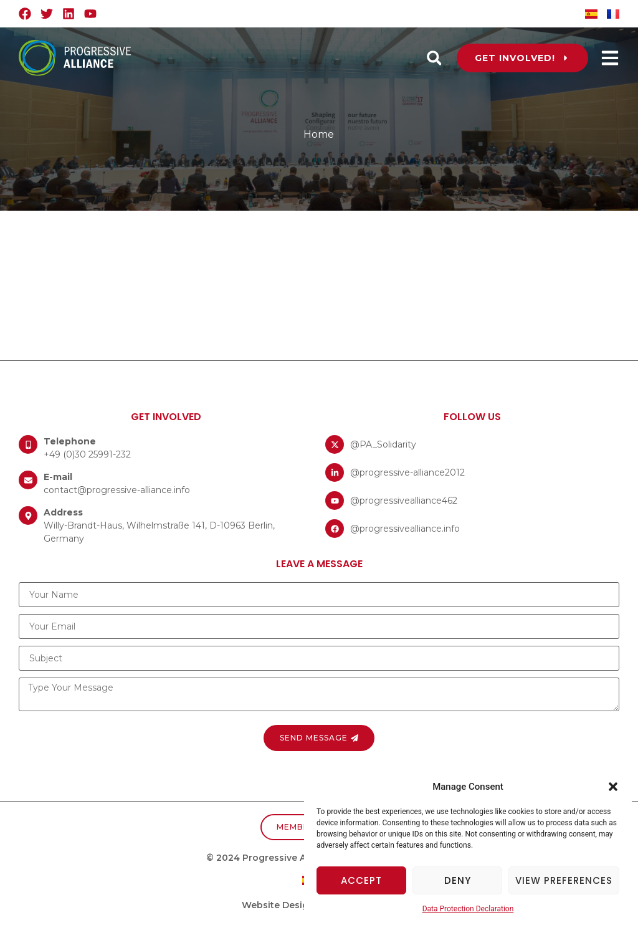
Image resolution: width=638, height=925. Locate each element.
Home (318, 134)
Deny (457, 880)
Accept (361, 880)
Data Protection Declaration (468, 908)
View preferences (563, 880)
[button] (613, 786)
